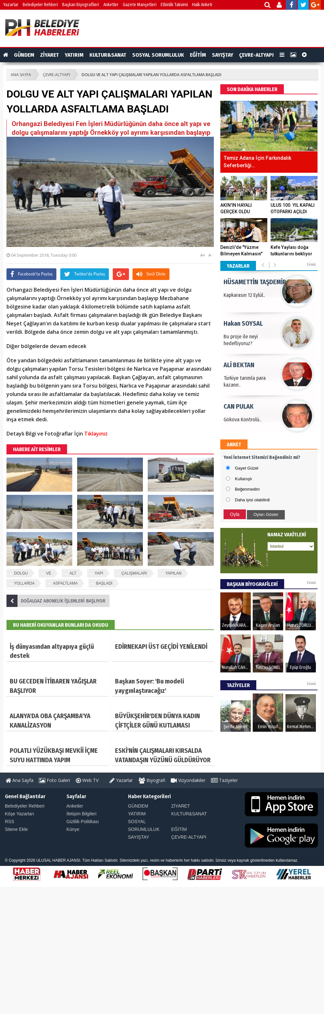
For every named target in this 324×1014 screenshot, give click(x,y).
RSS (9, 821)
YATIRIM (74, 55)
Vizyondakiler (188, 780)
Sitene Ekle (16, 829)
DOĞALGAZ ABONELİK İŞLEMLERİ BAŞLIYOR (55, 601)
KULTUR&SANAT (107, 55)
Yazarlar (10, 4)
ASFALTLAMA (65, 583)
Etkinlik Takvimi (174, 4)
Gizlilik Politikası (82, 821)
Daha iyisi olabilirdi (252, 499)
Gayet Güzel (246, 468)
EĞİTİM (198, 55)
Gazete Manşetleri (139, 4)
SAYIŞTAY (222, 55)
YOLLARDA (24, 583)
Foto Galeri (54, 780)
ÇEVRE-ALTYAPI (256, 55)
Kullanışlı (243, 478)
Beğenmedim (247, 489)
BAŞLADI (104, 583)
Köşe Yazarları (19, 813)
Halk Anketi (202, 4)
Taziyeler (224, 780)
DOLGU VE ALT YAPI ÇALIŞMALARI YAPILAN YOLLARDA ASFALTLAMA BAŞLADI (151, 74)
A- (210, 255)
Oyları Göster (265, 514)
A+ (202, 255)
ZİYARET (49, 55)
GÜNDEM (24, 55)
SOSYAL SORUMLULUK (158, 55)
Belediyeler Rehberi (40, 4)
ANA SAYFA (21, 74)
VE (48, 573)
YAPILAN (173, 573)
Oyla (234, 514)
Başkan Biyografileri (80, 4)
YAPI (99, 573)
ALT (72, 573)
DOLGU (21, 573)
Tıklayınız (96, 433)
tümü (311, 264)
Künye (72, 829)
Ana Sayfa (19, 780)
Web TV (87, 780)
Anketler (111, 4)
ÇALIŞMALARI (134, 573)
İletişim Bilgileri (81, 813)
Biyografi (152, 780)
